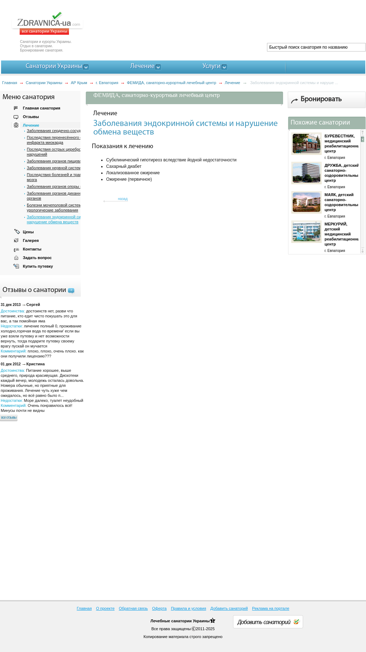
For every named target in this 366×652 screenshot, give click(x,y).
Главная (9, 83)
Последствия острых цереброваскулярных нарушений (65, 151)
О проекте (105, 608)
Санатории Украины (44, 83)
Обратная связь (133, 608)
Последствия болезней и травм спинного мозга (64, 177)
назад (123, 199)
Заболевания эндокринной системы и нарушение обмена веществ (61, 219)
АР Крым (79, 83)
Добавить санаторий (229, 608)
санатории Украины (190, 621)
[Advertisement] (235, 25)
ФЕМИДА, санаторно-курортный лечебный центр (171, 83)
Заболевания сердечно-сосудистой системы (67, 130)
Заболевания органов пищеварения (59, 161)
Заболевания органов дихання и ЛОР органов (61, 195)
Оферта (159, 608)
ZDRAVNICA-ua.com (56, 23)
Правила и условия (188, 608)
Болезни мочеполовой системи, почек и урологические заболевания (63, 207)
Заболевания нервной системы (55, 168)
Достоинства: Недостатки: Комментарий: (42, 390)
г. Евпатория (107, 83)
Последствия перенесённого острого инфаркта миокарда (60, 140)
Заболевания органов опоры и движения (64, 186)
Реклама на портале (270, 608)
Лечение (232, 83)
